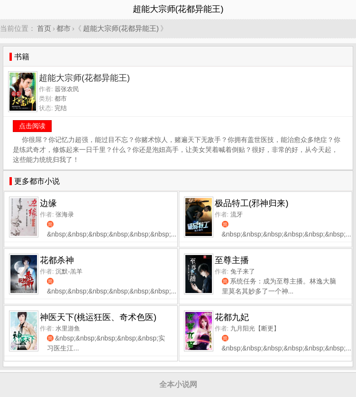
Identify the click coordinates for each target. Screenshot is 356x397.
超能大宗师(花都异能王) (121, 28)
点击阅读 (32, 126)
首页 (44, 28)
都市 (63, 28)
